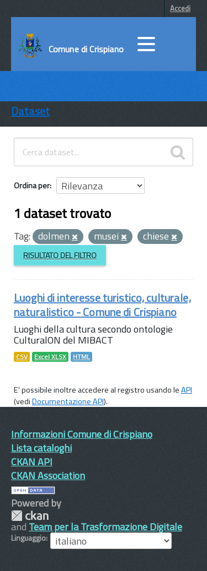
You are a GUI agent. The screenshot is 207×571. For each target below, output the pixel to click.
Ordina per (32, 185)
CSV (22, 357)
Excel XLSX (50, 357)
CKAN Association (48, 475)
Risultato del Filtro (60, 255)
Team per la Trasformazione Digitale (105, 526)
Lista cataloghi (41, 448)
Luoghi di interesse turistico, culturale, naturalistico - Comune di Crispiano (102, 304)
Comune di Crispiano (86, 49)
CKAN (30, 515)
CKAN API (31, 461)
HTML (81, 357)
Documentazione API (68, 401)
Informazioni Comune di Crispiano (81, 434)
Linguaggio (28, 537)
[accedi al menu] (146, 44)
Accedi (180, 8)
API (186, 390)
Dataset (30, 110)
